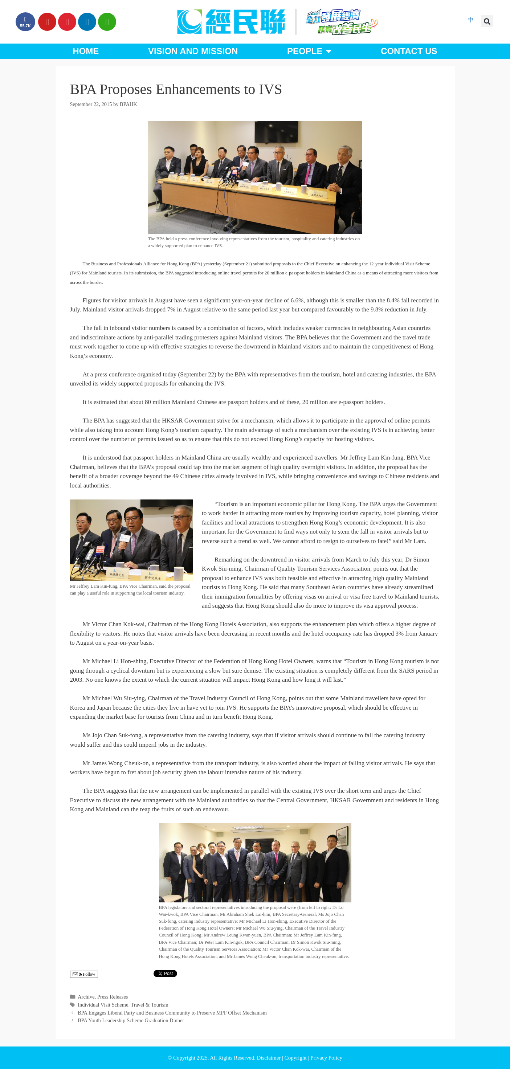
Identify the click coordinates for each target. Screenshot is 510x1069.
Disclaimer (269, 1058)
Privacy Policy (326, 1058)
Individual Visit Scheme (103, 1005)
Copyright (296, 1058)
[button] (487, 21)
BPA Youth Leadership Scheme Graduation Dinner (131, 1020)
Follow (84, 974)
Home (86, 51)
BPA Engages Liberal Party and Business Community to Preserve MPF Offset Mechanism (172, 1013)
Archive (86, 997)
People (309, 51)
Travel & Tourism (149, 1005)
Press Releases (112, 997)
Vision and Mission (193, 51)
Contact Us (409, 51)
